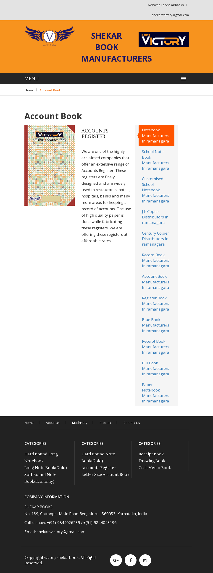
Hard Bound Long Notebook (41, 457)
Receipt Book (151, 454)
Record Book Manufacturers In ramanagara (155, 260)
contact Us (132, 422)
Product (105, 422)
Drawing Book (152, 461)
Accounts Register (99, 467)
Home (29, 90)
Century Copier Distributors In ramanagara (155, 239)
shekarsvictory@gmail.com (170, 15)
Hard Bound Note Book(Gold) (98, 457)
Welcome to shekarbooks (165, 5)
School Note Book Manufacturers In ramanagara (155, 160)
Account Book (50, 90)
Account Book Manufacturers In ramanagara (155, 282)
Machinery (79, 422)
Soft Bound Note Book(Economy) (40, 478)
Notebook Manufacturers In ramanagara (155, 135)
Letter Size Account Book (105, 474)
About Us (53, 422)
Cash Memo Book (155, 467)
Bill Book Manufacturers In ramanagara (155, 368)
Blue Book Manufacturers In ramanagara (155, 325)
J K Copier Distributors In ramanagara (155, 217)
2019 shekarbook (63, 557)
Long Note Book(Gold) (45, 467)
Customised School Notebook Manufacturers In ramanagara (155, 189)
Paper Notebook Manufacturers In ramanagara (155, 393)
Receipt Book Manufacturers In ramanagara (155, 347)
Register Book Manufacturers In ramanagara (155, 303)
